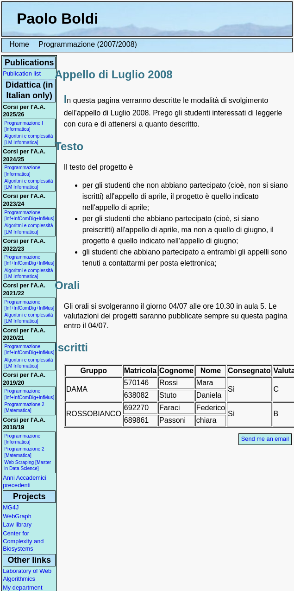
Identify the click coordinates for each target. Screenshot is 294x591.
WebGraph (17, 516)
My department (22, 587)
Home (19, 44)
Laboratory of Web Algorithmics (27, 574)
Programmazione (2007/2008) (87, 44)
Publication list (22, 73)
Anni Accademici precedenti (24, 481)
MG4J (11, 507)
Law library (17, 524)
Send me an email (265, 438)
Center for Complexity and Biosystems (23, 541)
